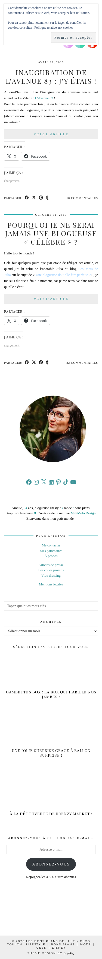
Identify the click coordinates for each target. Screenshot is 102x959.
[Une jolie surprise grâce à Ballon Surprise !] (51, 737)
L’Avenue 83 (44, 98)
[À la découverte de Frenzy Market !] (51, 796)
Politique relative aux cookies (53, 27)
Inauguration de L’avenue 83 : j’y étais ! (51, 77)
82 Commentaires (82, 362)
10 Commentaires (82, 198)
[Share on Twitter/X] (34, 198)
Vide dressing (51, 575)
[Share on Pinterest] (41, 198)
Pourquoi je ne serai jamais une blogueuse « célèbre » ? (51, 233)
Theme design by (51, 953)
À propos (50, 556)
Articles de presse (50, 565)
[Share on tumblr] (47, 198)
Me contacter (51, 545)
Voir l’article (50, 134)
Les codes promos (51, 570)
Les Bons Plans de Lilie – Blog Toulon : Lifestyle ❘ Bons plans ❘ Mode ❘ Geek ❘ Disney (51, 944)
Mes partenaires (51, 551)
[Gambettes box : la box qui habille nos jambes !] (51, 679)
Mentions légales (51, 584)
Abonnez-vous (51, 864)
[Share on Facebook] (26, 198)
